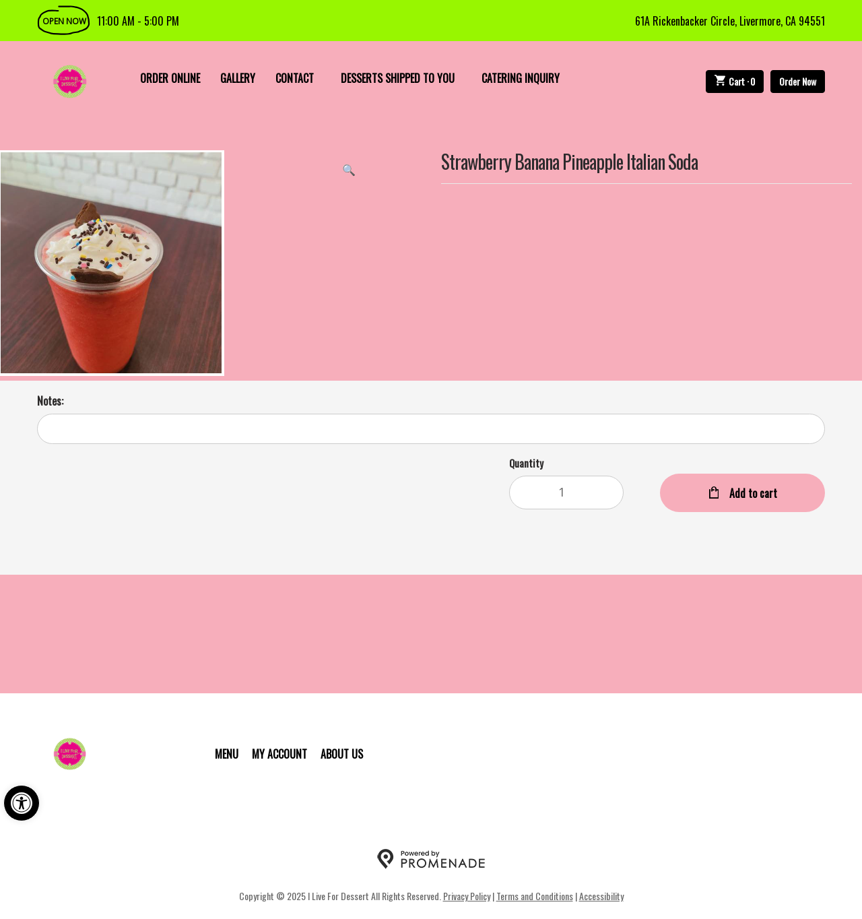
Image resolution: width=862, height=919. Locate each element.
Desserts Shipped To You (398, 78)
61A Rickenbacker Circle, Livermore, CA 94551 (730, 21)
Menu (226, 754)
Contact (294, 78)
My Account (279, 754)
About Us (342, 754)
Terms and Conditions (534, 896)
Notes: (50, 401)
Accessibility (601, 896)
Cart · (735, 81)
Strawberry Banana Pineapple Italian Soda (569, 162)
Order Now (797, 81)
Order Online (170, 78)
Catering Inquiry (521, 78)
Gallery (237, 78)
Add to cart (752, 493)
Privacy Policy (466, 896)
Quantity (526, 462)
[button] (21, 803)
